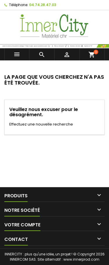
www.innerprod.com (81, 259)
